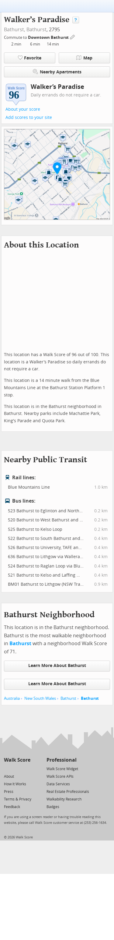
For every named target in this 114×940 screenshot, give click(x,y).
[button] (57, 168)
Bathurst (36, 29)
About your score (22, 109)
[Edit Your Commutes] (73, 36)
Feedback (12, 807)
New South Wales (40, 698)
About (9, 776)
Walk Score (17, 760)
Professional (62, 760)
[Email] (26, 768)
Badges (53, 807)
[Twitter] (7, 768)
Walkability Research (64, 799)
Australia (12, 698)
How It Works (15, 784)
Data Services (58, 784)
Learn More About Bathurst (57, 665)
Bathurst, (14, 29)
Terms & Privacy (17, 799)
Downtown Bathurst (49, 37)
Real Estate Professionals (68, 792)
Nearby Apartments (57, 72)
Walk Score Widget (62, 769)
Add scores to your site (28, 117)
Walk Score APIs (60, 776)
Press (8, 792)
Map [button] (84, 58)
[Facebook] (16, 768)
